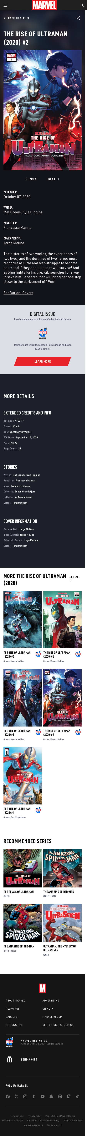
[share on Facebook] (8, 1097)
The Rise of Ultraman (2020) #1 (17, 811)
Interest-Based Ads (33, 1125)
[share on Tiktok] (77, 1097)
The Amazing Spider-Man (58, 892)
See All (74, 578)
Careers (12, 1016)
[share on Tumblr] (34, 1097)
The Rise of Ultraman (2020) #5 (17, 654)
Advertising (51, 1000)
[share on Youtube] (43, 1097)
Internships (14, 1024)
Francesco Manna (17, 227)
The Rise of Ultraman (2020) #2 (56, 733)
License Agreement (73, 1120)
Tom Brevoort (19, 502)
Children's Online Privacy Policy (43, 1120)
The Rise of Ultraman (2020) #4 (56, 654)
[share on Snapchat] (51, 1097)
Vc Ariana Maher (23, 497)
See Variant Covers (18, 292)
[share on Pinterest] (60, 1097)
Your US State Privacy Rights (60, 1115)
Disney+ (48, 1008)
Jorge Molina (13, 243)
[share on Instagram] (25, 1097)
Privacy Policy (35, 1115)
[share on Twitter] (16, 1097)
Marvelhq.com (52, 1016)
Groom (6, 661)
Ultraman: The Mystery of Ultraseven (59, 948)
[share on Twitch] (69, 1097)
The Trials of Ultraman (18, 892)
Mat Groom (12, 212)
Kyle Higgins (32, 212)
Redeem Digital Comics (58, 1024)
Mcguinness (20, 817)
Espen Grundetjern (25, 491)
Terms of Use (17, 1115)
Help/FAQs (13, 1008)
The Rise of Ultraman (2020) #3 (17, 733)
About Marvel (15, 1000)
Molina (21, 661)
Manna (14, 661)
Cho (12, 817)
